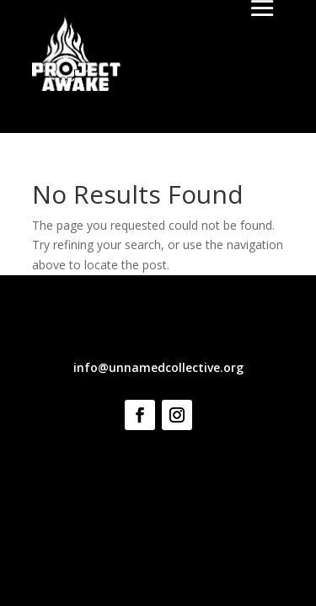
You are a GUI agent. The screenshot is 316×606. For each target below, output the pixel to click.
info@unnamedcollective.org (158, 367)
